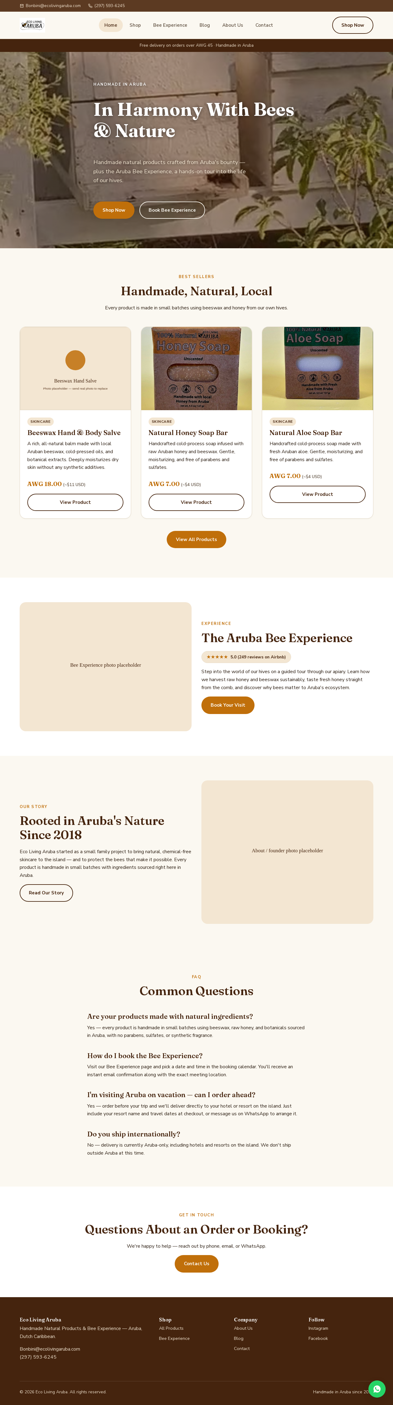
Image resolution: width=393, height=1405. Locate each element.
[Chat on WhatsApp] (377, 1389)
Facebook (318, 1338)
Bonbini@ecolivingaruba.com (50, 6)
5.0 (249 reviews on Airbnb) (246, 657)
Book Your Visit (228, 705)
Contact (264, 25)
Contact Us (196, 1264)
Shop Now (352, 25)
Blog (205, 25)
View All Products (196, 539)
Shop (135, 25)
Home (110, 25)
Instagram (318, 1328)
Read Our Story (46, 893)
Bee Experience (170, 25)
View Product (75, 502)
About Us (232, 25)
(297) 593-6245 (106, 6)
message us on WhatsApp (240, 1113)
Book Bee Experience (172, 210)
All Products (171, 1328)
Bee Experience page (129, 1066)
